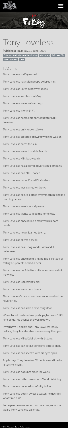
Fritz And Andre (12, 427)
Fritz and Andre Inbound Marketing (20, 55)
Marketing (45, 55)
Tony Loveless (10, 59)
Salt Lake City (58, 55)
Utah (22, 59)
